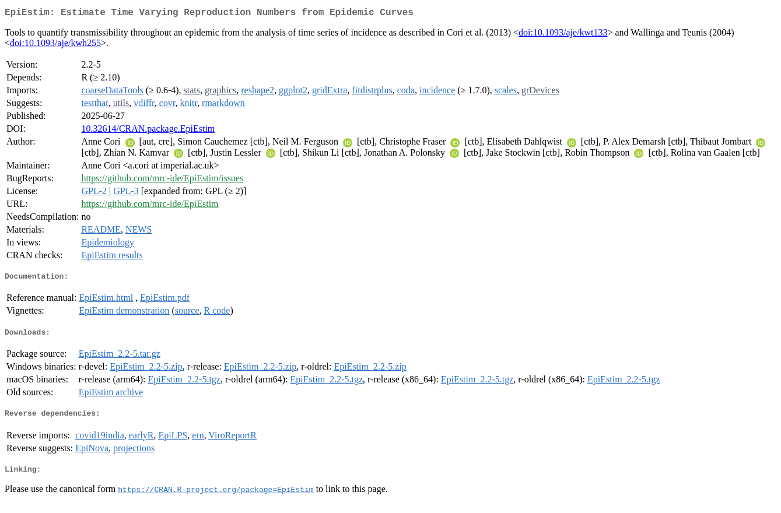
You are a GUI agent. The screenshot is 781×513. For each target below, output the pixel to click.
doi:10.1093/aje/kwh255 (55, 45)
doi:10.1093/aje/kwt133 (563, 35)
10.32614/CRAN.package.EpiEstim (148, 131)
